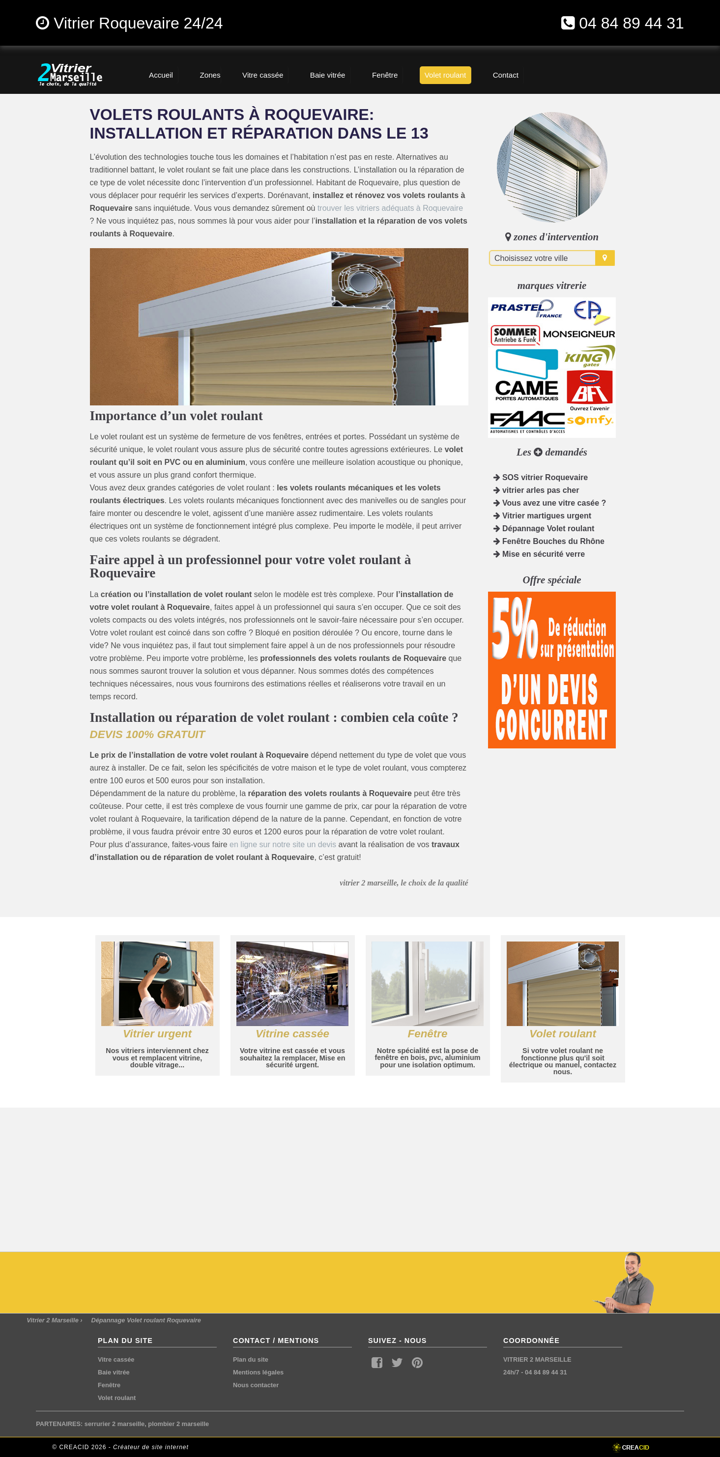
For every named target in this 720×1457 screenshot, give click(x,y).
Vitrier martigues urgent (542, 516)
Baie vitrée (114, 1372)
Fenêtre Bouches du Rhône (549, 541)
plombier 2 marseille (178, 1424)
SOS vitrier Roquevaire (540, 477)
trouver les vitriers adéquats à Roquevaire (390, 208)
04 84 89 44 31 (631, 23)
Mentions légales (258, 1372)
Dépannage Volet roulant (544, 528)
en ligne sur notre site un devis (283, 844)
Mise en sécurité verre (539, 554)
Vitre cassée (116, 1359)
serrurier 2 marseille (114, 1424)
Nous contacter (256, 1385)
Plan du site (250, 1359)
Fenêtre (109, 1385)
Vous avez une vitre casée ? (549, 503)
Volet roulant (117, 1397)
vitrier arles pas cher (536, 490)
